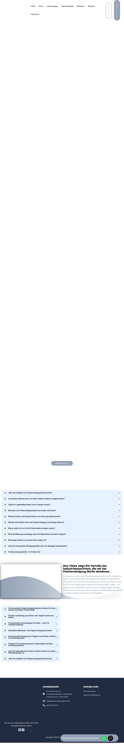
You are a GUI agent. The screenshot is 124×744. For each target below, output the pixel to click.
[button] (109, 10)
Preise (41, 6)
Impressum (35, 14)
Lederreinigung (52, 6)
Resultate (91, 6)
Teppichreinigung (67, 6)
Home (33, 6)
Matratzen (81, 6)
